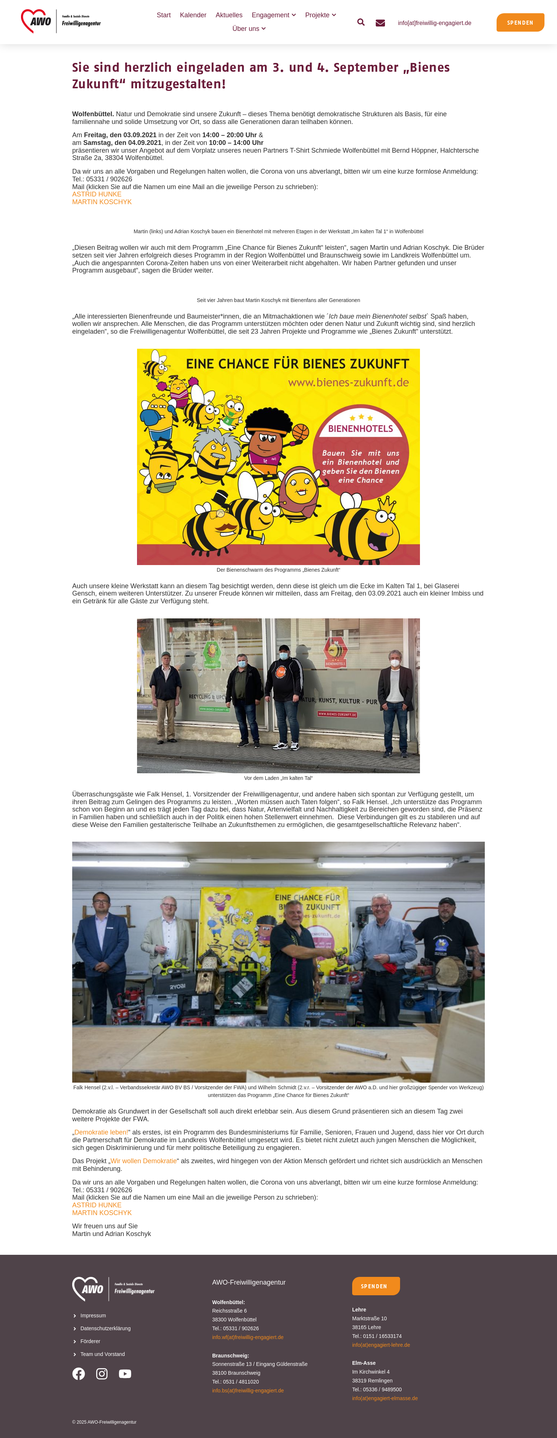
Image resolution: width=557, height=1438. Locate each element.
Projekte (320, 15)
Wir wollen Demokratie (144, 1161)
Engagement (274, 15)
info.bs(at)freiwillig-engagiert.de (248, 1390)
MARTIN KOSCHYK (102, 202)
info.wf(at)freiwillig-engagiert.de (248, 1337)
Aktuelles (229, 15)
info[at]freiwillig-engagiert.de (434, 23)
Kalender (193, 15)
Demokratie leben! (101, 1132)
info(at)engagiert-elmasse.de (385, 1398)
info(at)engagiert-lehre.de (381, 1345)
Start (164, 15)
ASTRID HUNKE (97, 194)
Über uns (249, 29)
